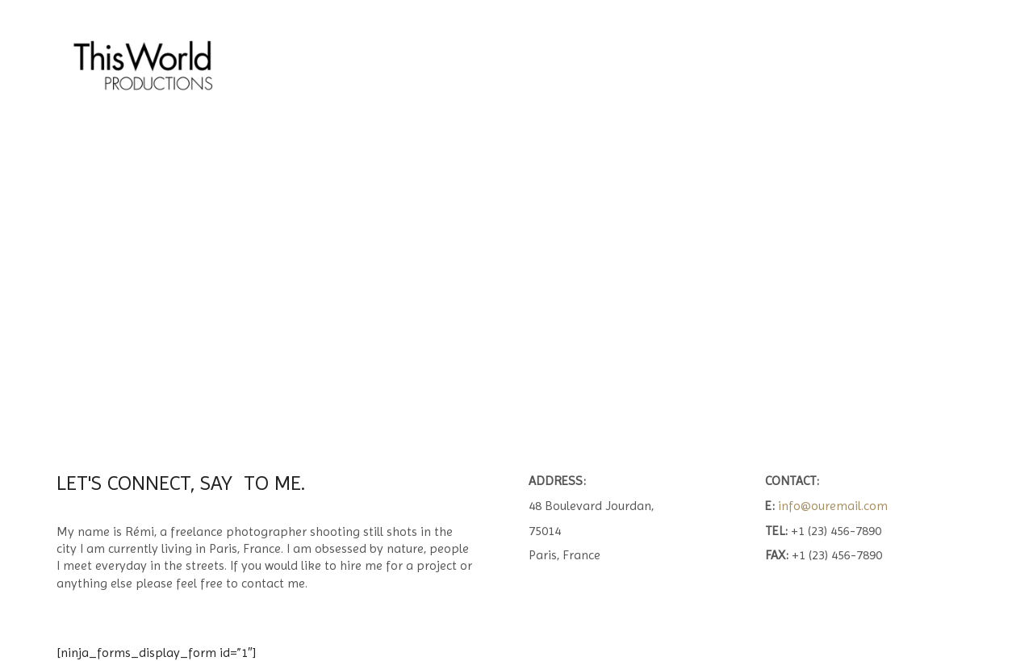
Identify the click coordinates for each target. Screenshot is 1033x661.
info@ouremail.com (833, 505)
